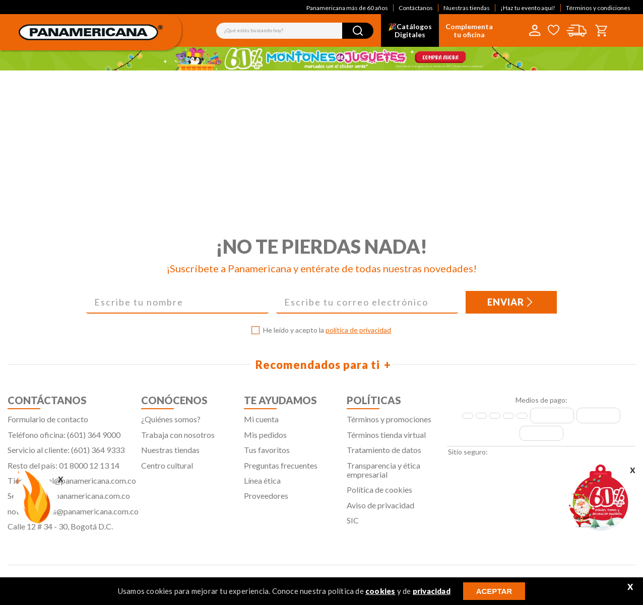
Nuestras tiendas (466, 8)
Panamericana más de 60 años (347, 8)
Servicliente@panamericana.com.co (69, 500)
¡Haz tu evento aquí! (527, 8)
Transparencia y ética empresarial (383, 474)
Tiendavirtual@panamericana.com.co (72, 485)
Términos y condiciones (598, 8)
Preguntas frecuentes (280, 470)
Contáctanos (416, 8)
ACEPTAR (494, 591)
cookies (380, 590)
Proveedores (266, 500)
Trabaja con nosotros (178, 439)
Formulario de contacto (48, 424)
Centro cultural (167, 470)
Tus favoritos (267, 455)
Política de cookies (379, 494)
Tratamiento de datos (384, 455)
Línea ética (262, 485)
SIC (353, 525)
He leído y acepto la (327, 335)
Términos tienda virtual (386, 439)
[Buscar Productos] (358, 31)
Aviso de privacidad (380, 509)
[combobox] (294, 31)
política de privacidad (358, 335)
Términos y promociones (389, 424)
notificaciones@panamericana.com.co (73, 515)
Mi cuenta (261, 424)
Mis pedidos (265, 439)
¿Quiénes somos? (171, 424)
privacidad (432, 590)
